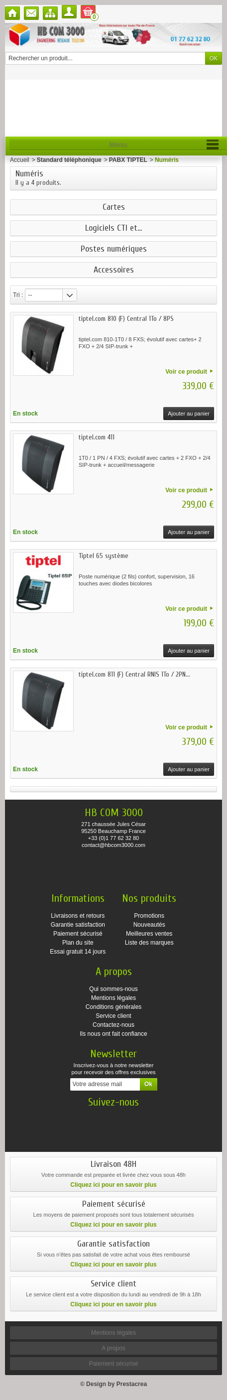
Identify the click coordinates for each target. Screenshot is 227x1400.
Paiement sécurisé (78, 933)
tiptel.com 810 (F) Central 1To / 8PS (126, 318)
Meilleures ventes (149, 933)
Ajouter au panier (189, 414)
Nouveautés (149, 924)
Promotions (149, 915)
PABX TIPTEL (128, 159)
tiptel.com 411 (96, 437)
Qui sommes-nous (113, 988)
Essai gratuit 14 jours (78, 951)
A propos (113, 1348)
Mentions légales (113, 997)
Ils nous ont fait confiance (113, 1033)
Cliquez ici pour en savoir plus (113, 1184)
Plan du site (78, 942)
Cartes (114, 207)
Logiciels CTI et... (113, 228)
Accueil (19, 159)
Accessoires (114, 270)
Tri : (18, 294)
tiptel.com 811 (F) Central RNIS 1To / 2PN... (134, 674)
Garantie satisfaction (78, 924)
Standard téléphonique (69, 159)
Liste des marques (149, 942)
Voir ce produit (186, 371)
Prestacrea (131, 1384)
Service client (113, 1015)
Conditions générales (114, 1006)
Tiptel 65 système (103, 556)
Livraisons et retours (78, 915)
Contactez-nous (113, 1024)
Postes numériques (114, 249)
